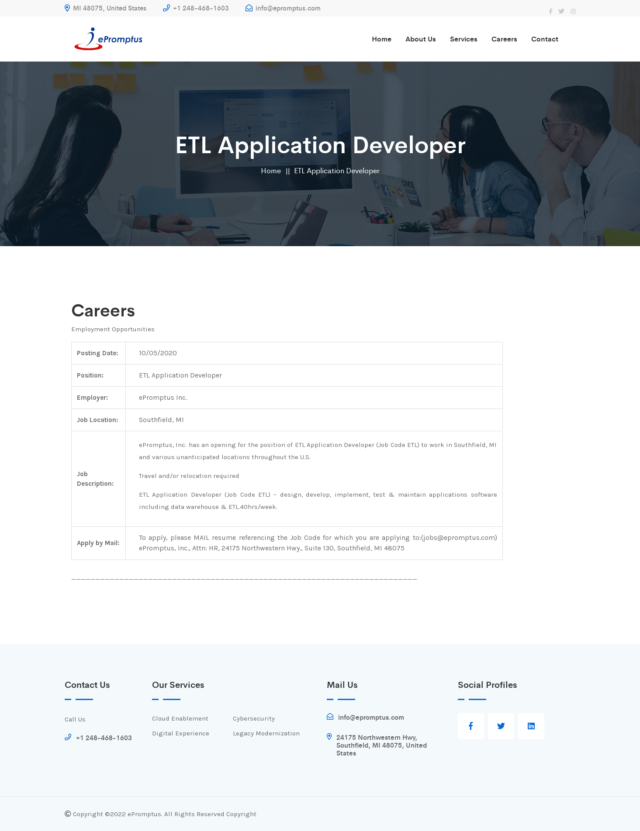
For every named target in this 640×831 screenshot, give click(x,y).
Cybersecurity (254, 718)
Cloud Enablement (180, 718)
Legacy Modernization (266, 733)
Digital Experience (180, 733)
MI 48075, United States (105, 7)
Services (463, 39)
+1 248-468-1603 (196, 7)
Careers (504, 39)
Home (381, 39)
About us (420, 39)
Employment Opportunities (113, 329)
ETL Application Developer (337, 170)
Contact (544, 39)
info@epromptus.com (283, 7)
